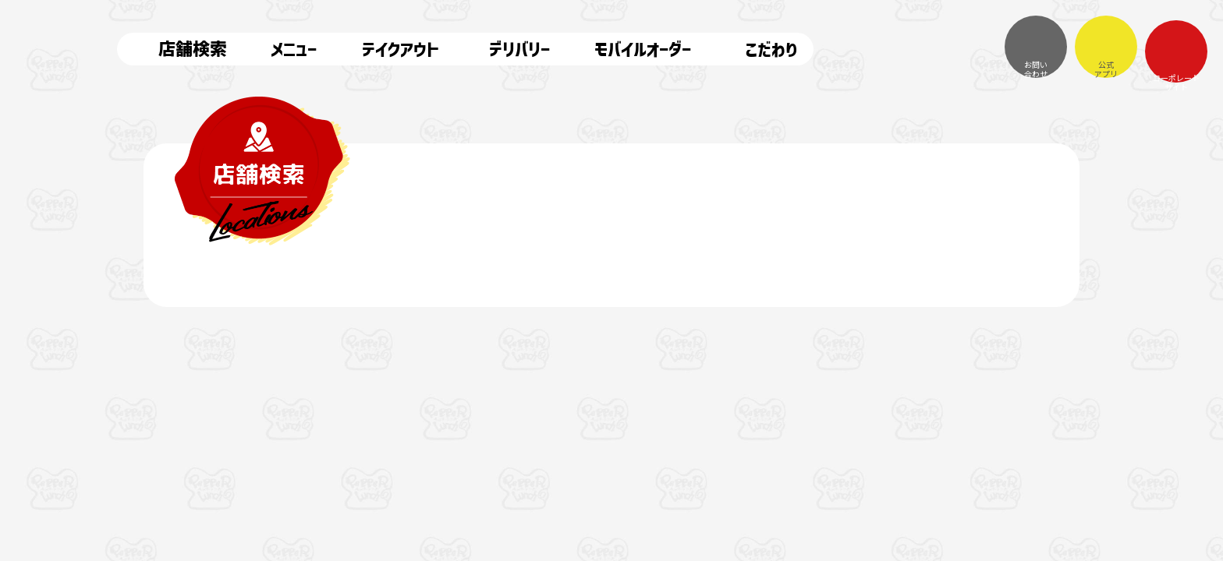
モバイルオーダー (632, 49)
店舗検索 (180, 49)
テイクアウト (389, 49)
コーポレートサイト (1176, 51)
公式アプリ (1106, 47)
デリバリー (506, 49)
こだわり (756, 49)
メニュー (283, 49)
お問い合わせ (1036, 47)
